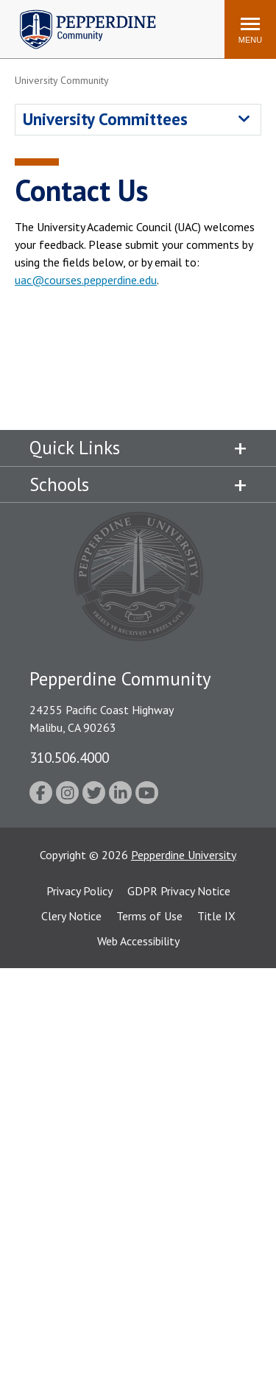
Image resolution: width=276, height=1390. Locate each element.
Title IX (216, 916)
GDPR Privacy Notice (178, 890)
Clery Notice (71, 916)
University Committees (105, 119)
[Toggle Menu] (250, 29)
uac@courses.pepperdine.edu (86, 279)
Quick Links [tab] (74, 447)
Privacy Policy (79, 890)
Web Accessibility (138, 941)
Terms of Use (149, 916)
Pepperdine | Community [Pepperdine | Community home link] (77, 13)
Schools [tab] (59, 484)
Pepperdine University (183, 854)
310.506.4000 (69, 757)
